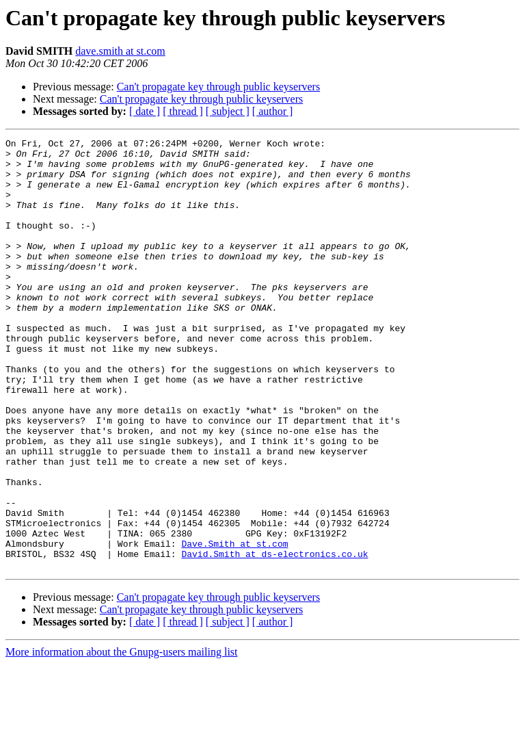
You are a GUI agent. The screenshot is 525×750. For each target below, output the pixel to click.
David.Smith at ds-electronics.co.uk (274, 638)
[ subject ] (228, 111)
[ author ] (272, 111)
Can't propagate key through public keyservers (218, 86)
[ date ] (144, 111)
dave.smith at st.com (120, 51)
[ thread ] (183, 111)
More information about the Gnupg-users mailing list (121, 738)
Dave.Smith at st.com (234, 625)
